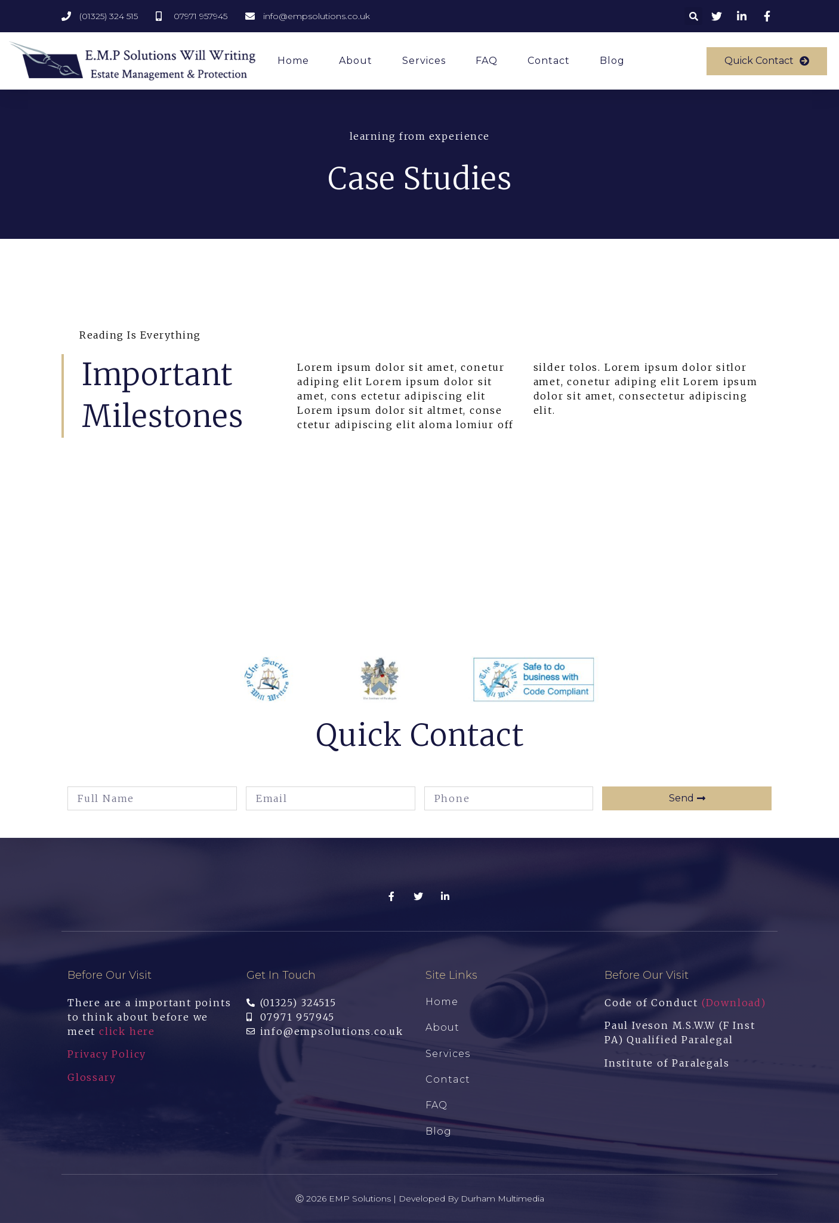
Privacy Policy (106, 1054)
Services (424, 60)
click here (127, 1031)
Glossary (91, 1077)
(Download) (734, 1003)
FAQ (487, 60)
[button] (767, 61)
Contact (549, 60)
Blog (612, 60)
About (355, 60)
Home (293, 60)
